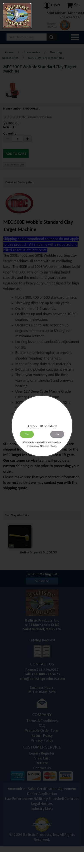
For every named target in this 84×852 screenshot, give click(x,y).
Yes (26, 434)
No (57, 434)
